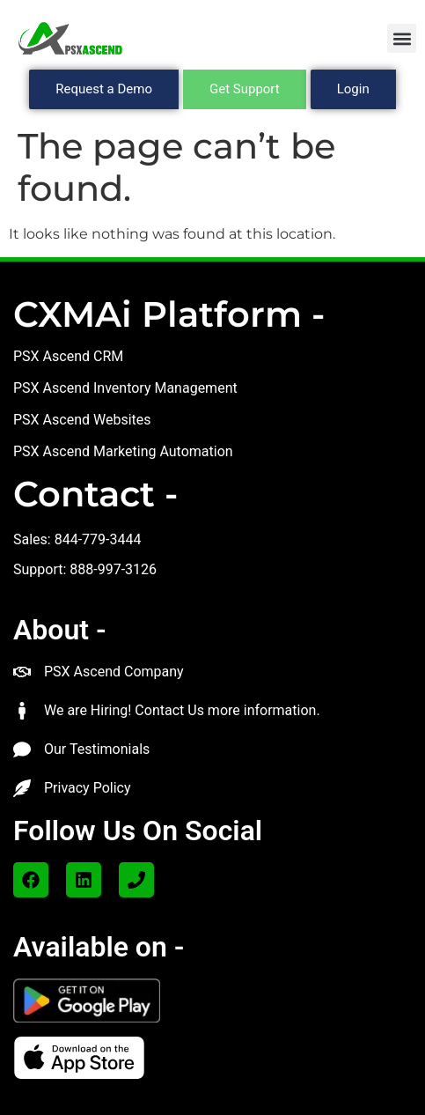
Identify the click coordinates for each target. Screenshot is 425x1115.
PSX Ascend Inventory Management (125, 388)
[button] (401, 38)
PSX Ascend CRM (68, 356)
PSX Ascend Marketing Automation (123, 451)
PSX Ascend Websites (82, 419)
